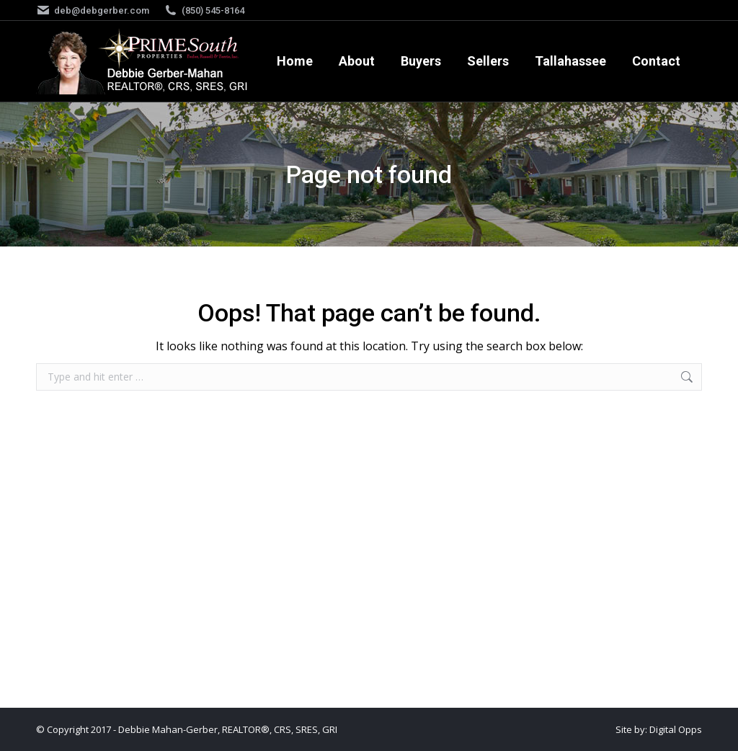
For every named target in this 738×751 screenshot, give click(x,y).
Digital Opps (675, 729)
